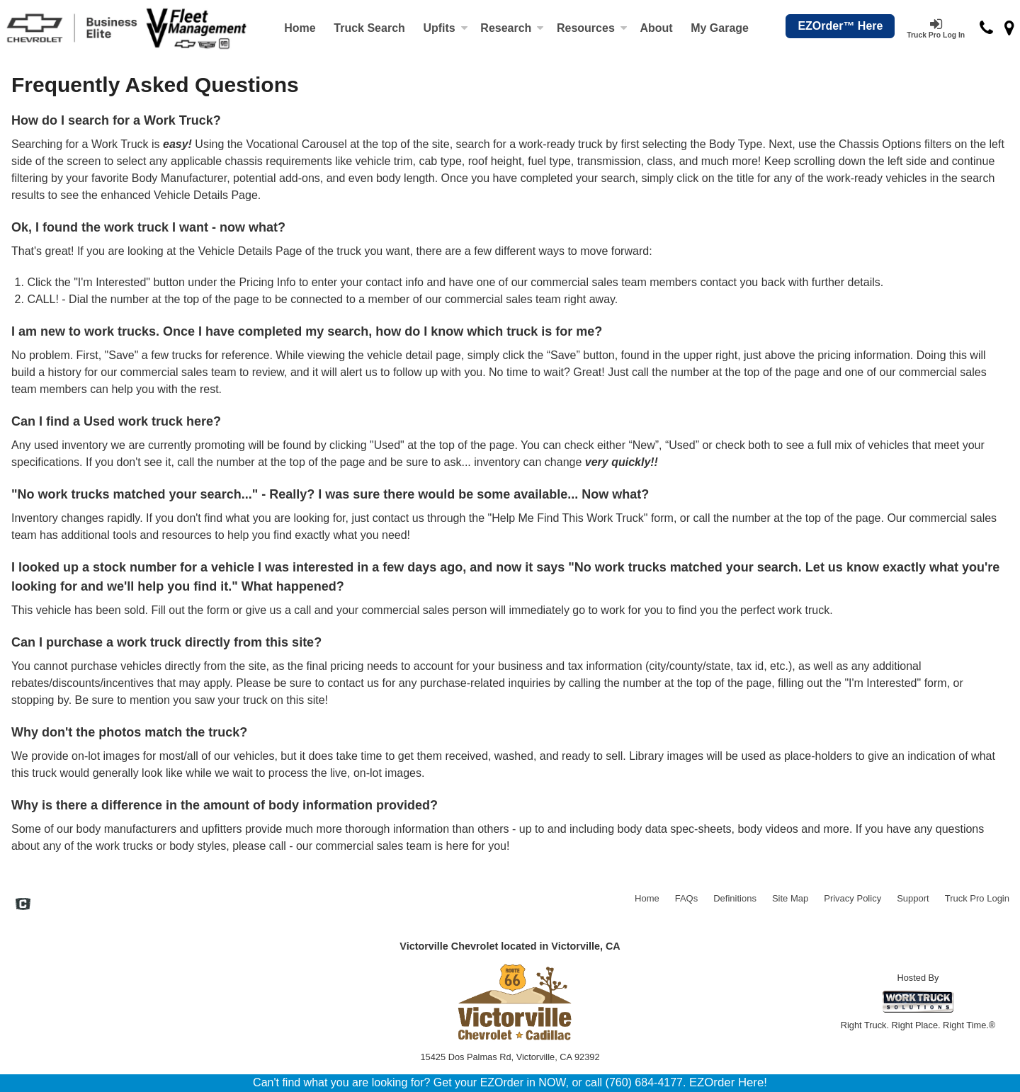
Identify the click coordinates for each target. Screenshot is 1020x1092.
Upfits (445, 28)
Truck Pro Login (977, 898)
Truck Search (369, 28)
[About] (656, 28)
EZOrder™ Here (840, 26)
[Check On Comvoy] (23, 905)
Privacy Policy (852, 898)
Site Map (790, 898)
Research (512, 28)
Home (299, 28)
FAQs (686, 898)
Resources (592, 28)
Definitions (734, 898)
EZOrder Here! (728, 1082)
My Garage (720, 28)
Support (913, 898)
